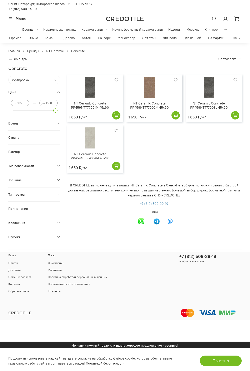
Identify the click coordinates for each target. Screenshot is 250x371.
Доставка (14, 270)
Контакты (54, 291)
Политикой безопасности (105, 363)
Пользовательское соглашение (69, 284)
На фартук (216, 38)
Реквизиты (55, 270)
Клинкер (211, 29)
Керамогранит (94, 29)
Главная (14, 51)
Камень (50, 38)
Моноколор (126, 38)
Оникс (33, 38)
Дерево (69, 38)
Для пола (170, 38)
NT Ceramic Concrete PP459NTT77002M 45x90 (149, 105)
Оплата (13, 263)
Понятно (220, 360)
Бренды (30, 29)
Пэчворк (104, 38)
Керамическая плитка (59, 29)
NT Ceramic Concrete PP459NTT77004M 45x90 (90, 156)
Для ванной (192, 38)
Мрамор (15, 38)
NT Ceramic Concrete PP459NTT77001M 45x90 (90, 105)
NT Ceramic (55, 51)
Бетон (86, 38)
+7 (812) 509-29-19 (22, 9)
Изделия (174, 29)
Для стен (149, 38)
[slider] (55, 110)
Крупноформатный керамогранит (137, 29)
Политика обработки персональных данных (77, 277)
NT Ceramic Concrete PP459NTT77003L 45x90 (209, 105)
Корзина (14, 284)
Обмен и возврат (19, 277)
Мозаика (193, 29)
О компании (56, 263)
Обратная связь (18, 291)
